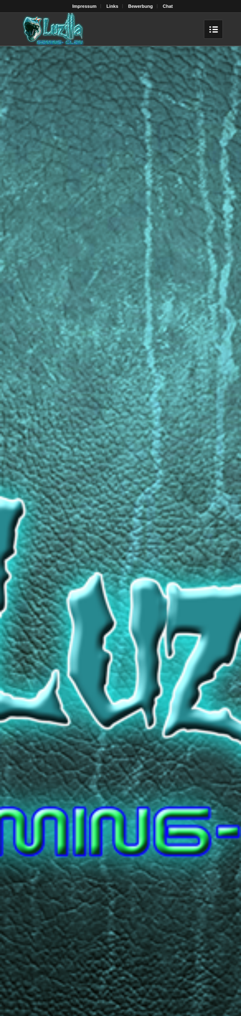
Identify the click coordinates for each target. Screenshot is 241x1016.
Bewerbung (140, 6)
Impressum (85, 6)
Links (112, 6)
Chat (168, 6)
